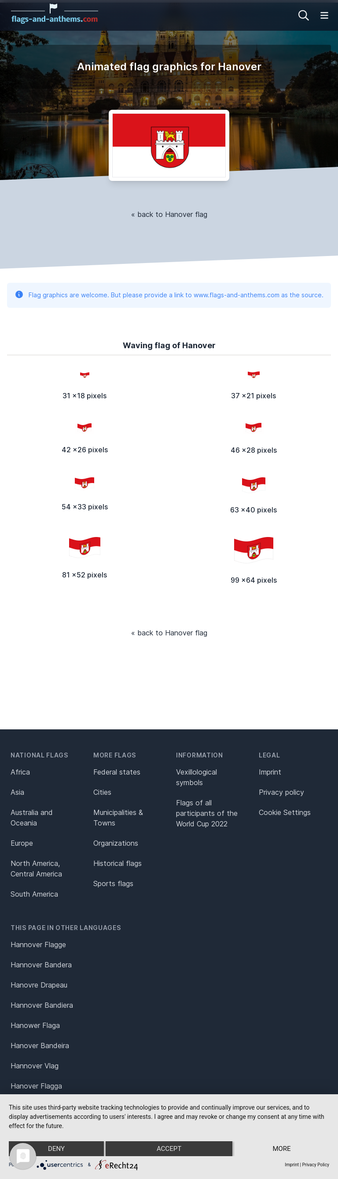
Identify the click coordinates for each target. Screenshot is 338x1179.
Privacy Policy (315, 1164)
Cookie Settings (285, 812)
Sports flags (113, 883)
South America (34, 894)
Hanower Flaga (35, 1025)
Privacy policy (281, 792)
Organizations (115, 843)
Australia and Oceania (32, 817)
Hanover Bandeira (40, 1045)
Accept (169, 1149)
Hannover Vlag (35, 1065)
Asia (17, 792)
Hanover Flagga (36, 1086)
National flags (39, 755)
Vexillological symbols (196, 777)
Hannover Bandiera (42, 1005)
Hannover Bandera (41, 964)
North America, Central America (36, 868)
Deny (56, 1149)
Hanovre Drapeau (39, 985)
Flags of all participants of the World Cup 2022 (207, 813)
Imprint (270, 772)
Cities (102, 792)
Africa (20, 772)
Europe (22, 843)
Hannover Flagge (38, 944)
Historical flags (117, 863)
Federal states (116, 772)
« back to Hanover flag (169, 214)
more (281, 1149)
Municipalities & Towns (118, 817)
